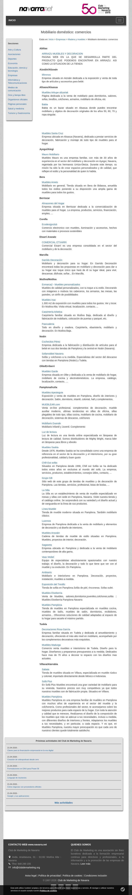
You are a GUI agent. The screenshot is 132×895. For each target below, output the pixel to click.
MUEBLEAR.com (51, 404)
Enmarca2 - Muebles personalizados (61, 284)
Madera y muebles (76, 39)
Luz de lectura (49, 432)
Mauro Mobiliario (50, 154)
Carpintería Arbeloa (52, 311)
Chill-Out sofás (49, 462)
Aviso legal (30, 875)
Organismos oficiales (18, 99)
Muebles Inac (49, 300)
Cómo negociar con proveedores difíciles (24, 787)
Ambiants (47, 572)
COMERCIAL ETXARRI (54, 242)
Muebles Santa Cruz (52, 133)
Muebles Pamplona (52, 605)
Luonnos (46, 521)
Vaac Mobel (48, 557)
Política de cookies (72, 875)
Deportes (12, 59)
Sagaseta (47, 545)
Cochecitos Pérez (51, 341)
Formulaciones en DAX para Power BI (23, 769)
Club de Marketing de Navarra (73, 880)
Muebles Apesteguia (52, 392)
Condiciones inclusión (95, 875)
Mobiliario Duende (51, 423)
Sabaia (45, 669)
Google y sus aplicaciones (18, 796)
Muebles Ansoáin (51, 533)
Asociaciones (14, 54)
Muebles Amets (50, 182)
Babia (45, 104)
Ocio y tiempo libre (16, 95)
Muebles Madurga (51, 645)
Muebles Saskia (50, 447)
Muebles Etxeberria (52, 593)
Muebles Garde (50, 371)
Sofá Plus (47, 681)
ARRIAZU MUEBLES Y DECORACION (62, 53)
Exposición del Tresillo (53, 584)
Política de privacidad (49, 875)
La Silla (46, 490)
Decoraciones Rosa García (56, 629)
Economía (12, 63)
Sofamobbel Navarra (52, 353)
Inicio (51, 39)
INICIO (12, 20)
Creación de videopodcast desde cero (23, 759)
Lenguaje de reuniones (16, 778)
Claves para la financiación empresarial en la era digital (30, 750)
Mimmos (46, 74)
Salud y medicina (16, 108)
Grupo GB (47, 478)
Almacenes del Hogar (53, 203)
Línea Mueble (49, 509)
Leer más (85, 863)
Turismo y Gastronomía (19, 113)
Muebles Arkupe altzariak (55, 92)
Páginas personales (17, 104)
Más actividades (64, 802)
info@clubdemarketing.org (26, 867)
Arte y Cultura (14, 50)
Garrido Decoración (52, 260)
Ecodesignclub (49, 224)
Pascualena (48, 324)
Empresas (12, 75)
